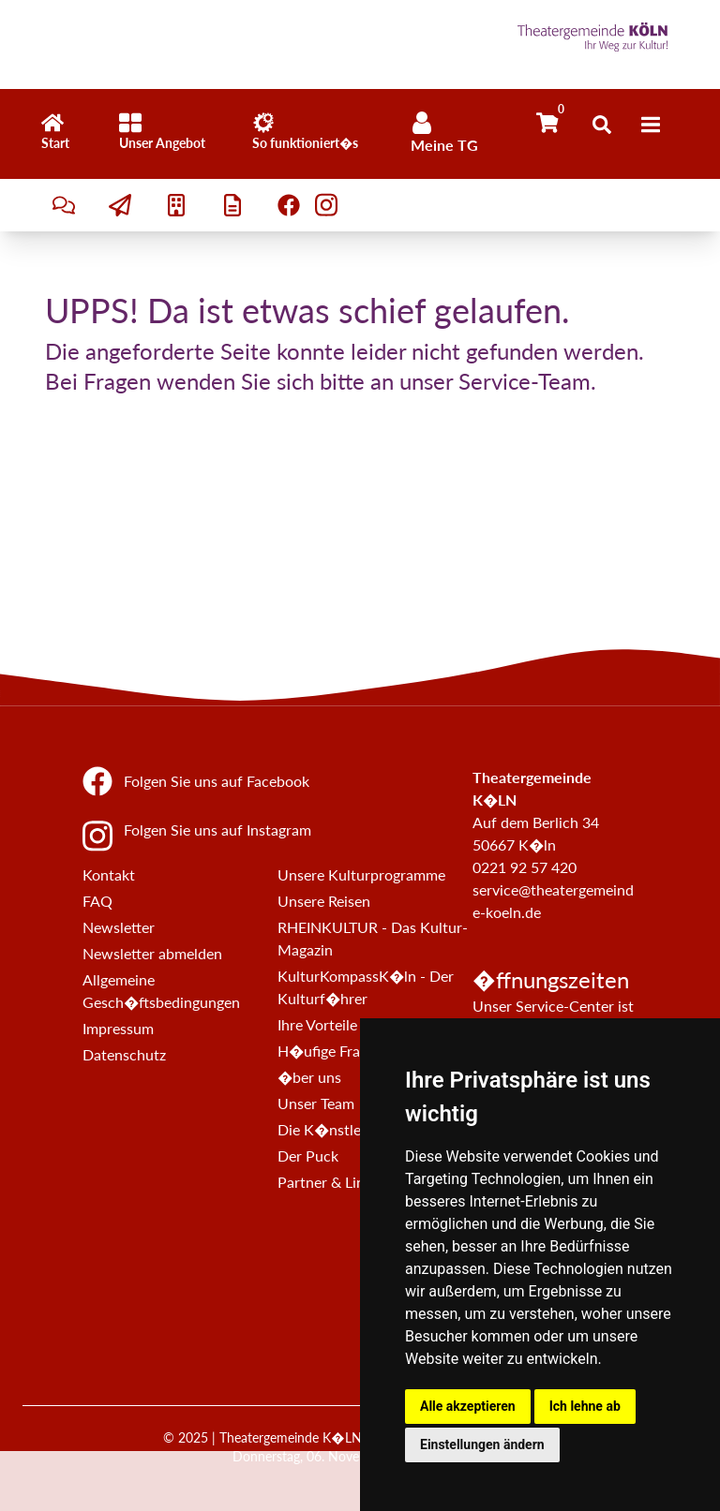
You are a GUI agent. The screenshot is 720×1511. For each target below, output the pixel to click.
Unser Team (316, 1103)
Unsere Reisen (324, 901)
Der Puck (308, 1155)
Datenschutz (124, 1054)
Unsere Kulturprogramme (361, 874)
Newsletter (118, 927)
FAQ (97, 901)
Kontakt (108, 874)
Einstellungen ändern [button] (482, 1444)
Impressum (118, 1028)
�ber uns (309, 1077)
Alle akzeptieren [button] (468, 1406)
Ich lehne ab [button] (585, 1406)
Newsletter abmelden (152, 953)
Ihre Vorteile (317, 1024)
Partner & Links (328, 1182)
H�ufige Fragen (330, 1050)
